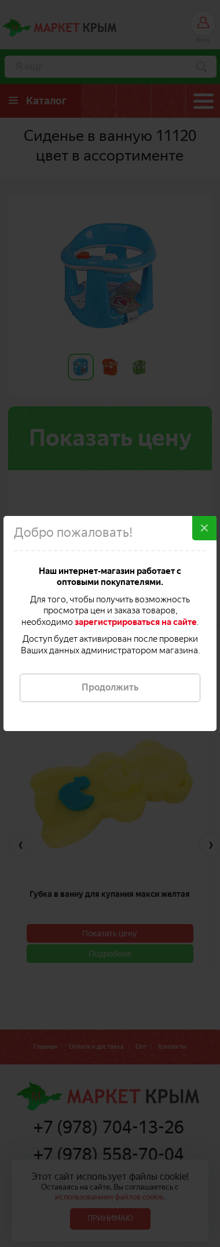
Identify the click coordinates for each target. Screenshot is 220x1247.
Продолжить (110, 687)
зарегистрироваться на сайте (136, 622)
